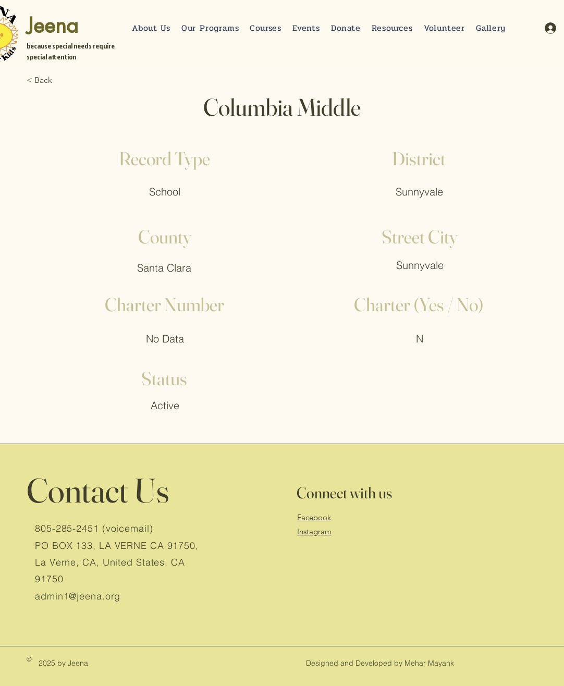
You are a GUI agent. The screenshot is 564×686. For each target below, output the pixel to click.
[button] (345, 28)
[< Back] (61, 80)
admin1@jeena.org (77, 596)
